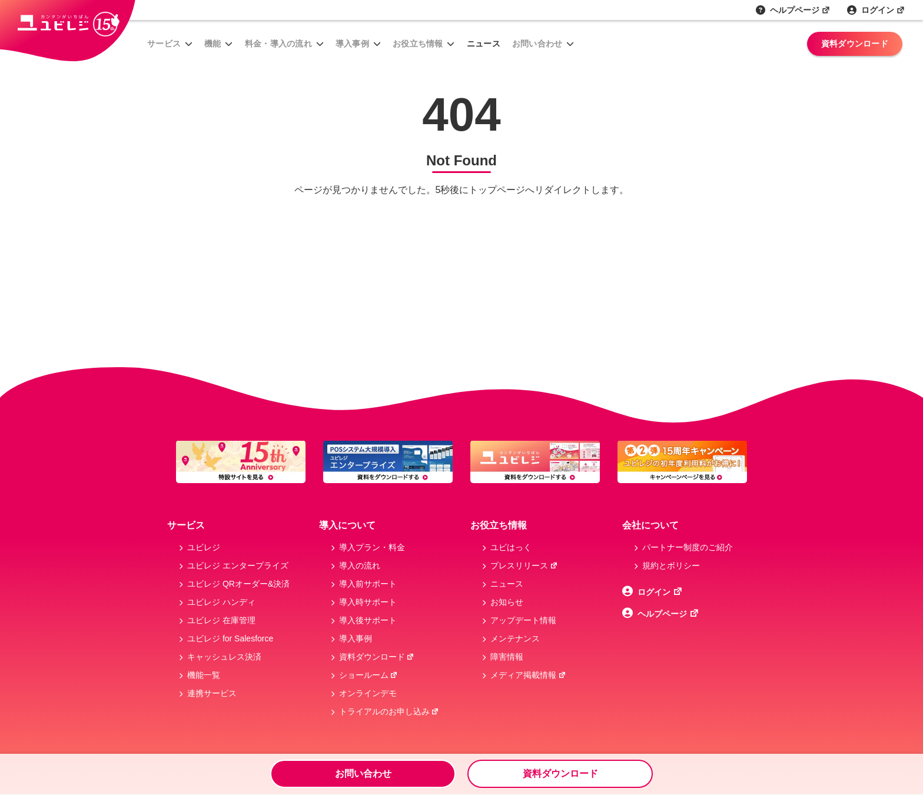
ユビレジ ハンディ (221, 602)
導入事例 (352, 43)
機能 (212, 43)
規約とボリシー (671, 565)
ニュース (483, 43)
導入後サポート (368, 620)
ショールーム (369, 675)
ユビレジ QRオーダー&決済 (238, 583)
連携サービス (212, 693)
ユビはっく (511, 547)
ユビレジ (203, 547)
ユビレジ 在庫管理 (221, 620)
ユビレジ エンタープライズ (237, 565)
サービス (164, 43)
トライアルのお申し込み (389, 711)
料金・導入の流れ (278, 43)
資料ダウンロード (854, 43)
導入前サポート (368, 583)
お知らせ (506, 602)
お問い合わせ (537, 43)
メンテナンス (515, 638)
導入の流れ (359, 565)
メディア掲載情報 (528, 675)
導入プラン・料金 (372, 547)
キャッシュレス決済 (224, 656)
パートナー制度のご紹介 (687, 547)
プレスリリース (524, 565)
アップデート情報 (523, 620)
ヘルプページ (800, 10)
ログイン (883, 10)
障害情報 (506, 656)
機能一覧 (203, 675)
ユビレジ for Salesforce (230, 638)
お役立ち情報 (418, 43)
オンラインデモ (368, 693)
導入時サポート (368, 602)
